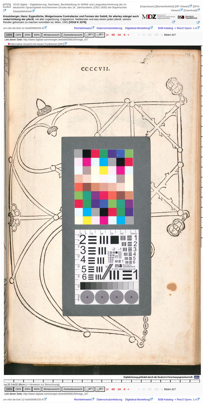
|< (107, 34)
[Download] (190, 10)
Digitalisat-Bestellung (137, 28)
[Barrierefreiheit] (164, 6)
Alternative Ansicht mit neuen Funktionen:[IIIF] (36, 44)
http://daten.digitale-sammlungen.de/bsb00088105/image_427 (55, 39)
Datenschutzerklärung (109, 28)
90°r (100, 34)
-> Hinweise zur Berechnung (42, 384)
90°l (89, 34)
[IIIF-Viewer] (182, 6)
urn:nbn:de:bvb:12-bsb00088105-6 (23, 28)
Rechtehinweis (82, 28)
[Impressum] (147, 6)
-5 (124, 34)
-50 (113, 34)
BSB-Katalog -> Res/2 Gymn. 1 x (177, 28)
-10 (118, 34)
